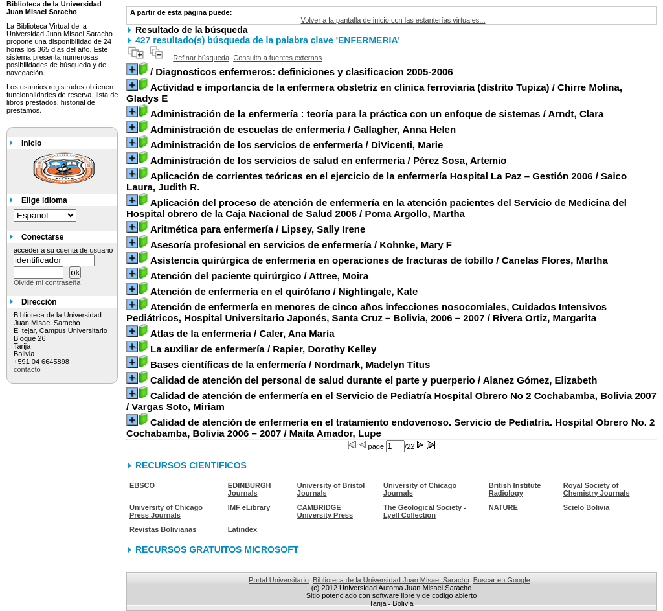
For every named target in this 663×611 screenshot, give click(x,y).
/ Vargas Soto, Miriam (391, 401)
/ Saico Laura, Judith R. (376, 181)
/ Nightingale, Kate (284, 291)
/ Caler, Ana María (242, 333)
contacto (27, 369)
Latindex (242, 529)
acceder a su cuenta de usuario (63, 250)
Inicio (31, 143)
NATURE (503, 507)
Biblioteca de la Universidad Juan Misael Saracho (391, 580)
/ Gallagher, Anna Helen (303, 129)
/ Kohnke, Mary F (301, 244)
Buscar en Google (501, 580)
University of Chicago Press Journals (166, 511)
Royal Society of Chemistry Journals (596, 489)
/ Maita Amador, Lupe (390, 428)
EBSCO (142, 485)
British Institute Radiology (515, 489)
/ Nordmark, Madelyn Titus (290, 364)
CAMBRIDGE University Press (325, 511)
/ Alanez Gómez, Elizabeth (373, 380)
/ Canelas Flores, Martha (379, 260)
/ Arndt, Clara (377, 113)
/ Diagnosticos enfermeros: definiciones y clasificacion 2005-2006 (301, 71)
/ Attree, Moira (259, 275)
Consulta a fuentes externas (277, 58)
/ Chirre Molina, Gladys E (374, 93)
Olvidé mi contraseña (47, 282)
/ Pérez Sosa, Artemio (328, 160)
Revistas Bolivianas (162, 529)
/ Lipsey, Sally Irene (257, 229)
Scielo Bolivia (586, 507)
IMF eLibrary (249, 507)
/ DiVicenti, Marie (296, 144)
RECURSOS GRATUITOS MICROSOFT (216, 549)
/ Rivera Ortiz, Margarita (366, 312)
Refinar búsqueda (201, 58)
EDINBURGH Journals (249, 489)
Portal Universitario (279, 580)
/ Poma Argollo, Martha (376, 208)
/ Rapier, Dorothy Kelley (263, 348)
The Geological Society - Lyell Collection (424, 511)
